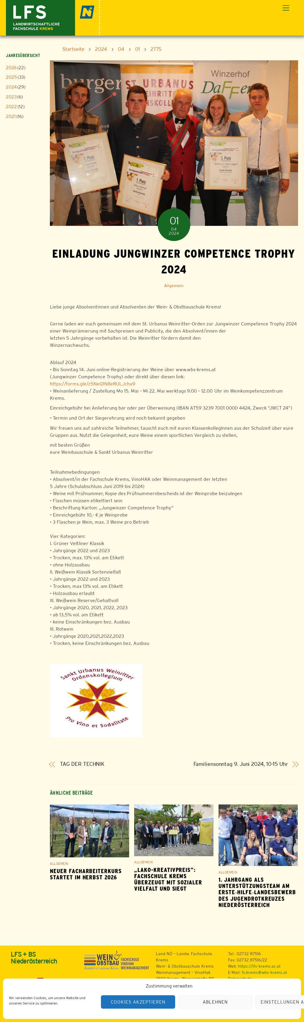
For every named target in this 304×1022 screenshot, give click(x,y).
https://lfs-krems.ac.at (259, 966)
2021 (11, 116)
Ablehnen (215, 1001)
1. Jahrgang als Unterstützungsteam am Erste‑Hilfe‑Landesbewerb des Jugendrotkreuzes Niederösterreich (257, 892)
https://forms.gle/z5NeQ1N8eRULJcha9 (92, 384)
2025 (11, 77)
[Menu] (286, 8)
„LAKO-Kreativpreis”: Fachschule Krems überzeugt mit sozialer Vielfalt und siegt (168, 879)
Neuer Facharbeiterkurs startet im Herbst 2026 (86, 874)
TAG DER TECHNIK (82, 764)
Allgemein (173, 285)
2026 (11, 67)
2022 (11, 106)
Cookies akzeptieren (138, 1001)
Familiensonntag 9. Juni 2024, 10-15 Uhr (241, 764)
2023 (11, 96)
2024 (11, 86)
